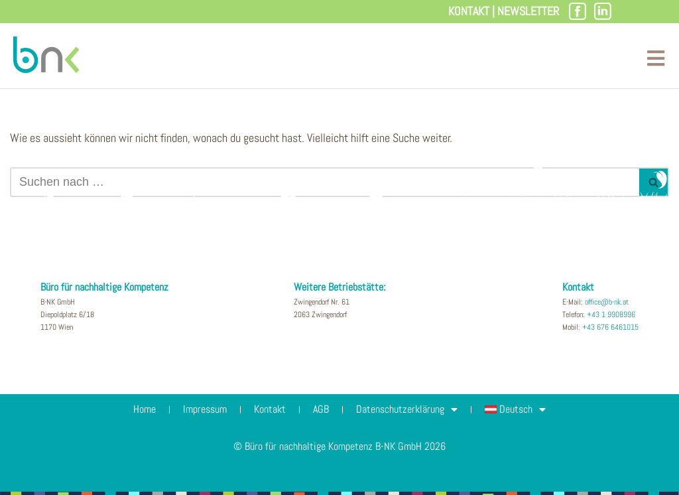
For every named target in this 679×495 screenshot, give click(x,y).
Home (144, 409)
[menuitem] (515, 409)
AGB (321, 409)
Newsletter (528, 11)
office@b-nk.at (607, 302)
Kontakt (468, 11)
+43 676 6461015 (610, 327)
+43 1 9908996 (611, 314)
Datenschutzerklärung (407, 409)
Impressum (205, 409)
